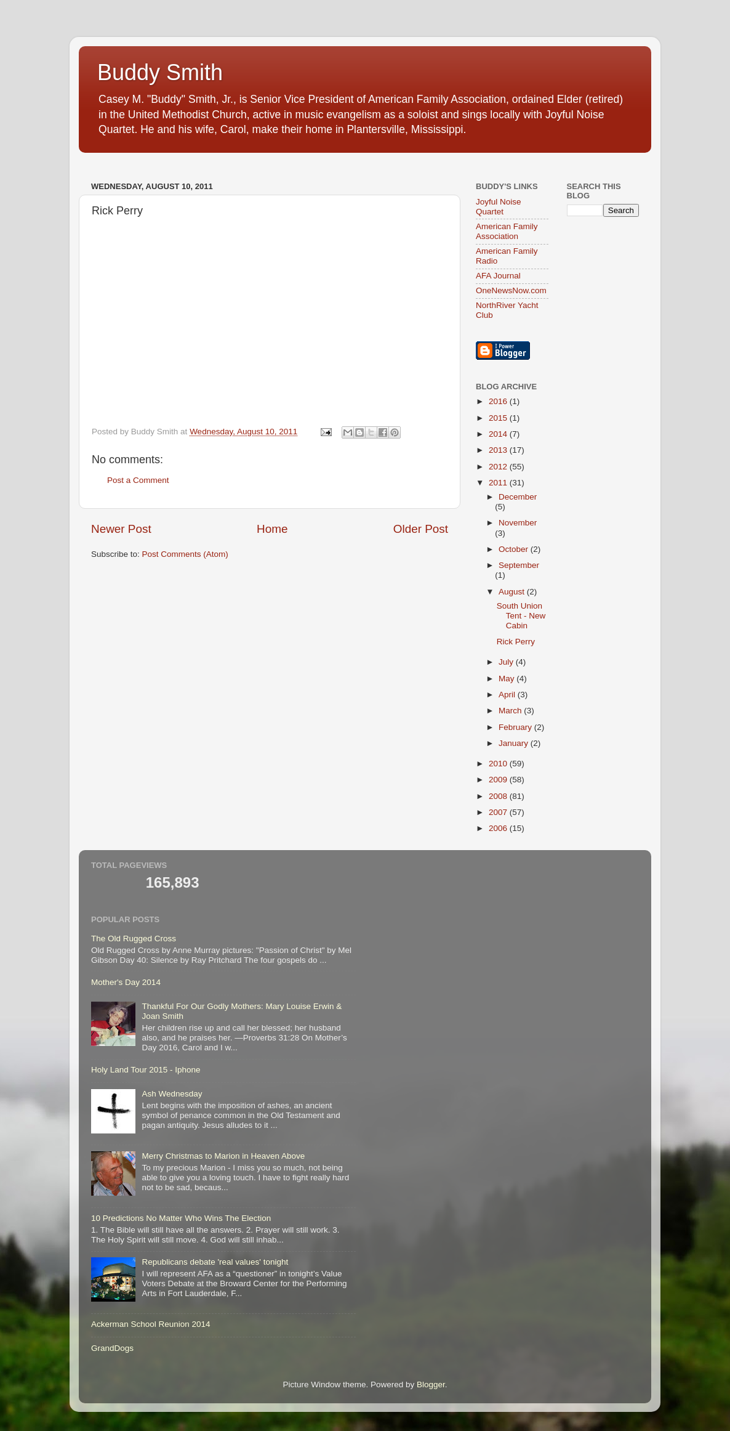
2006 (499, 828)
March (511, 710)
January (515, 743)
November (518, 522)
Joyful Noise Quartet (498, 206)
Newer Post (121, 528)
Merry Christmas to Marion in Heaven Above (223, 1156)
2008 (499, 796)
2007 (499, 812)
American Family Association (507, 231)
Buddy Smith (160, 72)
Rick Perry (516, 641)
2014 (499, 434)
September (519, 565)
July (507, 662)
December (518, 496)
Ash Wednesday (172, 1093)
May (507, 678)
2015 (499, 418)
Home (272, 528)
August (513, 591)
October (515, 549)
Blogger (431, 1384)
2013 (499, 450)
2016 (499, 401)
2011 (499, 482)
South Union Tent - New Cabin (521, 615)
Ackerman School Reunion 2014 (151, 1324)
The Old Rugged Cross (133, 938)
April (508, 694)
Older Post (420, 528)
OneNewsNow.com (511, 290)
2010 (499, 763)
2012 (499, 466)
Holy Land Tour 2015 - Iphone (146, 1069)
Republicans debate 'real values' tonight (215, 1262)
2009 (499, 779)
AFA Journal (498, 275)
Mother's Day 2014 (126, 982)
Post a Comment (138, 480)
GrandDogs (112, 1348)
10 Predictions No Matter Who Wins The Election (181, 1218)
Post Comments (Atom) (185, 554)
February (516, 727)
